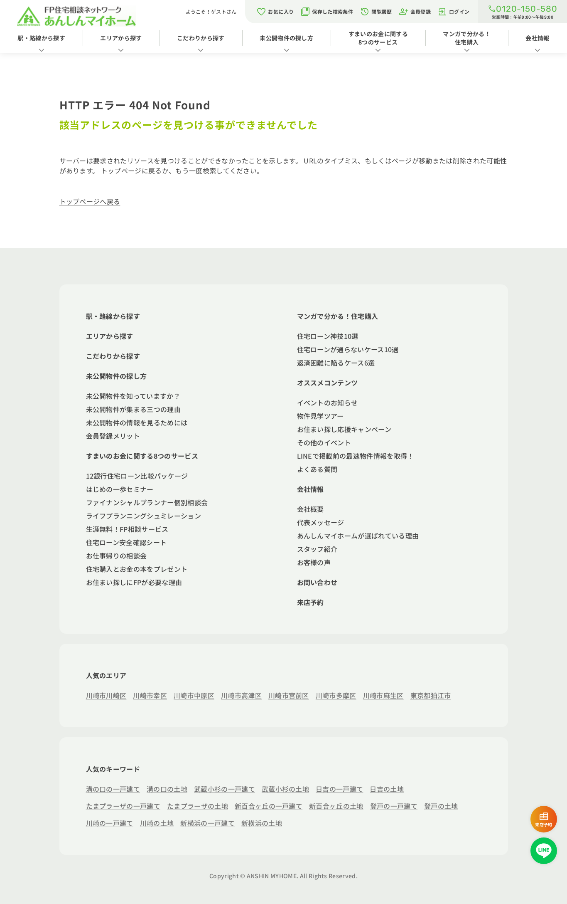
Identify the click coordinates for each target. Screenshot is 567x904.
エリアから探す (121, 38)
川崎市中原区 (194, 695)
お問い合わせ (317, 582)
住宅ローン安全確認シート (126, 542)
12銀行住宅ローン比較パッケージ (137, 476)
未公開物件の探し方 (286, 38)
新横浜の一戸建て (207, 823)
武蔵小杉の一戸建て (224, 789)
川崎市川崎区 (106, 695)
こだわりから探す (201, 38)
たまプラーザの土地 (197, 806)
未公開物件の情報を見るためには (137, 422)
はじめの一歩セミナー (120, 489)
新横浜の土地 (261, 823)
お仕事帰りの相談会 (116, 556)
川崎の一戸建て (109, 823)
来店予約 (310, 602)
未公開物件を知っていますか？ (133, 396)
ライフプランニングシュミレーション (143, 516)
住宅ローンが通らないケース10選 (348, 349)
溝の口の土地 (167, 789)
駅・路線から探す (41, 38)
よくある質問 (317, 469)
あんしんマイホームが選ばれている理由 (358, 536)
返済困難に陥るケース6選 (336, 363)
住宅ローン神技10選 (327, 336)
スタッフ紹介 (317, 549)
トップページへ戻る (89, 201)
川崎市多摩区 (336, 695)
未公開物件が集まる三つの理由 (133, 409)
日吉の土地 (387, 789)
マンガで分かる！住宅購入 (467, 38)
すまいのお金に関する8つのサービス (378, 38)
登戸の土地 (441, 806)
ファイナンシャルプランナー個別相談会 (147, 502)
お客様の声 (314, 562)
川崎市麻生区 (383, 695)
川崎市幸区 (150, 695)
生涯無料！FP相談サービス (127, 529)
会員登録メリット (113, 436)
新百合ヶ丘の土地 (336, 806)
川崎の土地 (157, 823)
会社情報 (310, 489)
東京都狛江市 (430, 695)
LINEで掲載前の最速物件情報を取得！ (355, 456)
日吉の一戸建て (339, 789)
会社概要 (310, 509)
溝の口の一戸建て (113, 789)
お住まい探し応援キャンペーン (344, 429)
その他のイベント (324, 442)
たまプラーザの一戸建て (123, 806)
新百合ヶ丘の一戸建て (268, 806)
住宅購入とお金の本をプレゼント (137, 569)
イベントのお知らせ (327, 403)
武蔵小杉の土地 (285, 789)
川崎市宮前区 (288, 695)
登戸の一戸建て (393, 806)
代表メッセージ (320, 522)
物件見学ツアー (320, 416)
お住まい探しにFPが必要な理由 (134, 582)
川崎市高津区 (241, 695)
